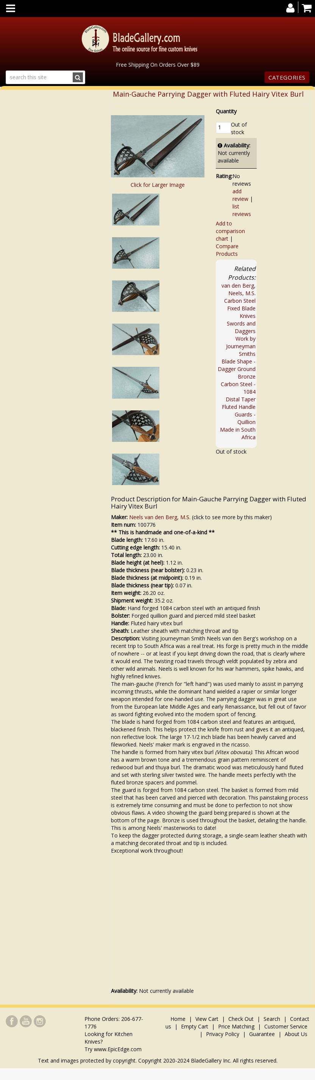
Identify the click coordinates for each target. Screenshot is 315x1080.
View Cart (206, 1018)
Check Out (241, 1018)
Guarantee (262, 1034)
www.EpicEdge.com (118, 1049)
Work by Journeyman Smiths (241, 346)
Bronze (247, 376)
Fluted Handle (239, 406)
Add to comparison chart (230, 231)
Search (272, 1018)
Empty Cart (194, 1026)
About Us (296, 1034)
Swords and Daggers (241, 327)
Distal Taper (241, 399)
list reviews (241, 210)
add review (240, 195)
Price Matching (236, 1026)
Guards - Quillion (245, 418)
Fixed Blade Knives (241, 312)
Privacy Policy (222, 1034)
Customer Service (285, 1026)
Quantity (226, 111)
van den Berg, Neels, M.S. (238, 289)
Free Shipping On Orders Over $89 (158, 64)
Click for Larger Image (158, 184)
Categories (287, 77)
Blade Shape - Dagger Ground (237, 365)
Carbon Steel (240, 300)
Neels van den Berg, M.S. (159, 517)
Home (178, 1018)
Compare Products (227, 250)
